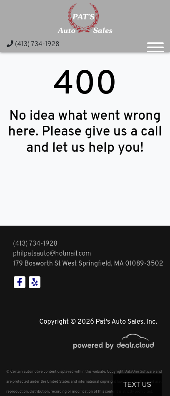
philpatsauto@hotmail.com (52, 254)
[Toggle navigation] (155, 44)
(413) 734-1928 (33, 44)
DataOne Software (140, 371)
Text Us (137, 384)
